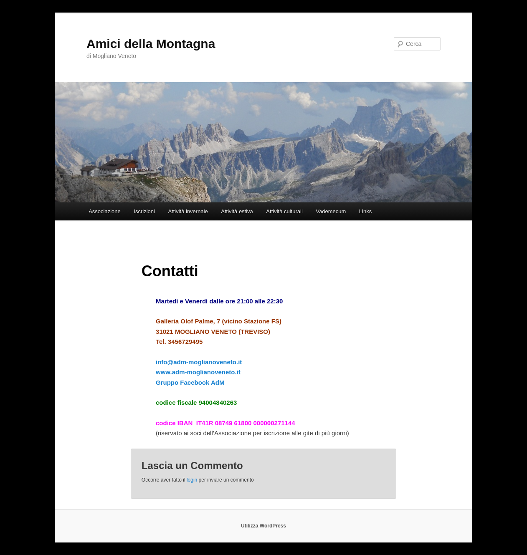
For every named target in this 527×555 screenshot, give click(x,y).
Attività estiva (237, 211)
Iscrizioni (144, 211)
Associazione (105, 211)
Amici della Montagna (150, 43)
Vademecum (331, 211)
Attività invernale (188, 211)
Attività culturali (284, 211)
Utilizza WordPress (263, 526)
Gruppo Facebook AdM (190, 382)
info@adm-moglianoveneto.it (199, 362)
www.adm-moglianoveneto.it (199, 372)
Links (365, 211)
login (192, 480)
